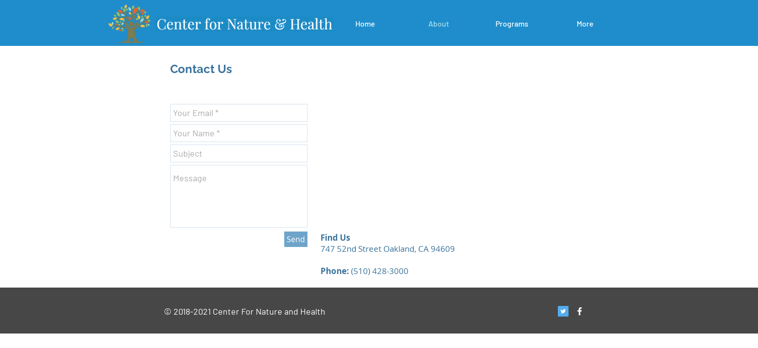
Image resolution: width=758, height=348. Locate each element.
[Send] (295, 239)
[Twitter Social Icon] (563, 311)
